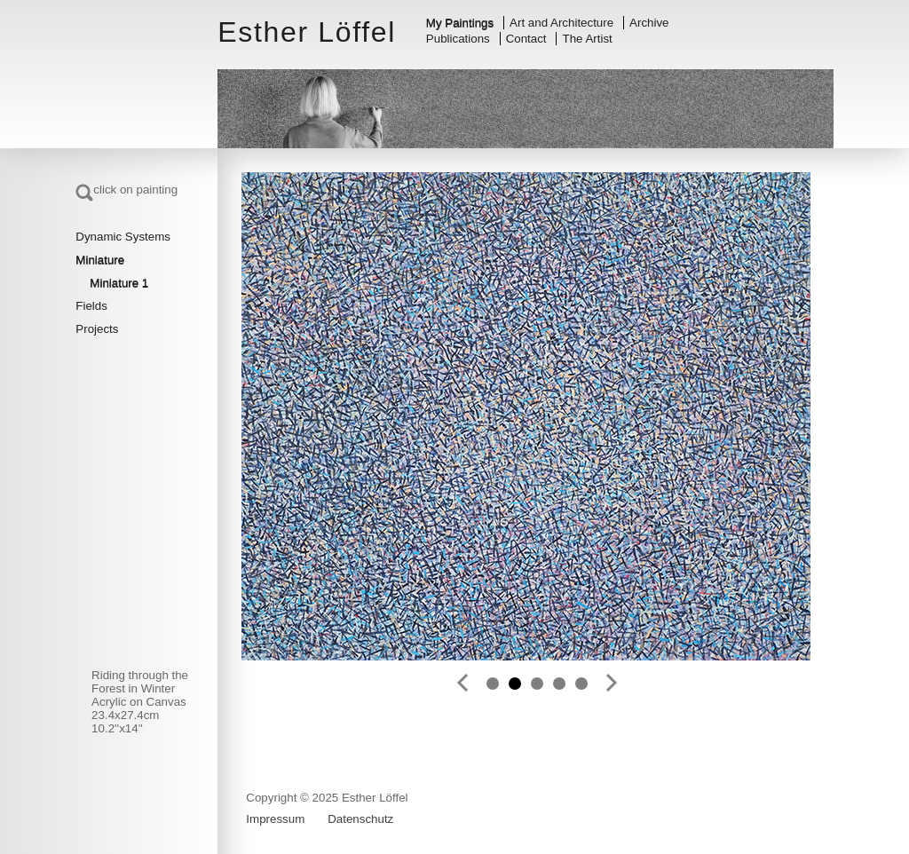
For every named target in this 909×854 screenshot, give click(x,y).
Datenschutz (360, 819)
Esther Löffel (306, 32)
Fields (91, 305)
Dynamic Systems (122, 236)
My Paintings (460, 22)
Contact (526, 38)
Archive (648, 22)
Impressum (275, 819)
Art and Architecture (561, 22)
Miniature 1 (119, 282)
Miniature (99, 259)
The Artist (588, 38)
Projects (96, 329)
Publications (458, 38)
